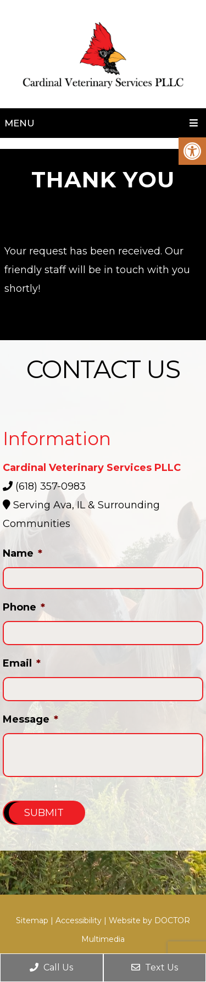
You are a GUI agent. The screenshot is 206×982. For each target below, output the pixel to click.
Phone (24, 607)
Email (22, 663)
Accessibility (78, 920)
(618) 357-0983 (50, 486)
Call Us (51, 967)
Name (22, 553)
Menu (19, 123)
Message (30, 719)
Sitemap (32, 920)
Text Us (154, 967)
